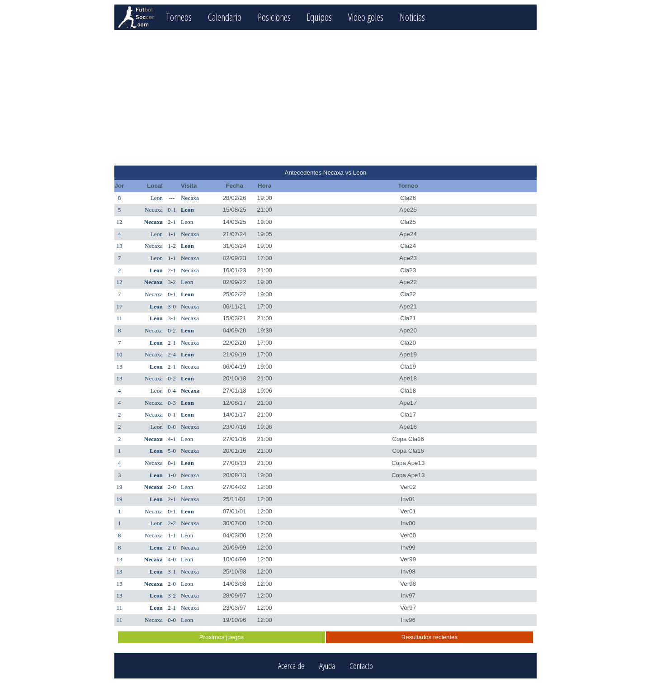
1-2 (172, 245)
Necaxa (190, 197)
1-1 (172, 234)
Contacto (361, 666)
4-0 (172, 559)
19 (119, 487)
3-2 (172, 282)
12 (119, 221)
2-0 (172, 487)
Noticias (412, 17)
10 (119, 354)
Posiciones (274, 17)
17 (119, 306)
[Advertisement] (325, 97)
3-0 (172, 306)
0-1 (172, 209)
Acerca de (291, 666)
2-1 (172, 221)
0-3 (172, 402)
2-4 (172, 354)
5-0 (172, 450)
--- (172, 197)
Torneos (179, 17)
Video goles (365, 17)
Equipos (319, 17)
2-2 (172, 523)
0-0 (172, 426)
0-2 (172, 330)
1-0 (172, 475)
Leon (157, 197)
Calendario (224, 17)
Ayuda (327, 666)
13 (119, 245)
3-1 (172, 318)
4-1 (172, 439)
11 (120, 318)
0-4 (172, 390)
